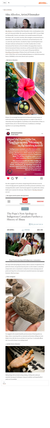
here (17, 273)
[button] (5, 2)
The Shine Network (37, 190)
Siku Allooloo (8, 31)
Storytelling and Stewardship (12, 52)
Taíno (6, 336)
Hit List (4, 383)
